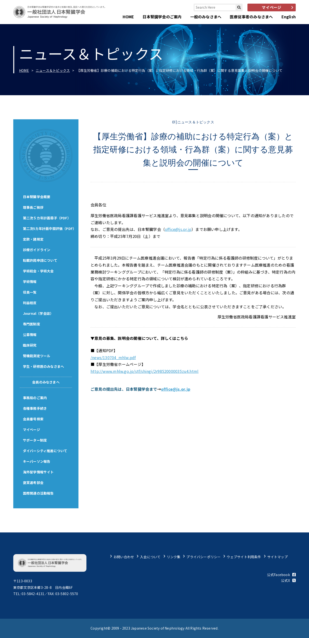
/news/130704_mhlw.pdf (113, 357)
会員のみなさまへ (46, 382)
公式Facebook (281, 574)
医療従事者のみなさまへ (251, 17)
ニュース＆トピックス (53, 70)
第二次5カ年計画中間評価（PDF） (49, 228)
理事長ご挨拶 (33, 207)
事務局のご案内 (35, 397)
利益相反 (30, 302)
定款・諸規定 (33, 239)
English (288, 17)
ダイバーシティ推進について (45, 450)
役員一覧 (30, 292)
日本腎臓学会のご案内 (162, 17)
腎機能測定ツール (36, 355)
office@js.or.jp (178, 229)
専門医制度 (31, 324)
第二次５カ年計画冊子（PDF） (47, 217)
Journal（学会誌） (38, 313)
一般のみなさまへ (206, 17)
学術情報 (30, 281)
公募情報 (30, 334)
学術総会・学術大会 (38, 271)
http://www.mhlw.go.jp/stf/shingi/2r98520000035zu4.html (144, 371)
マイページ (31, 429)
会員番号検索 (33, 418)
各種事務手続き (35, 408)
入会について (150, 556)
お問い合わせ (123, 556)
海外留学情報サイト (38, 472)
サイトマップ (277, 556)
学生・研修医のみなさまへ (43, 366)
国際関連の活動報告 (38, 493)
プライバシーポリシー (203, 556)
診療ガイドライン (36, 249)
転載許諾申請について (40, 260)
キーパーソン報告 (36, 461)
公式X (288, 580)
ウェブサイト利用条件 (244, 556)
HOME (128, 17)
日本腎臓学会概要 (36, 196)
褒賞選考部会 (33, 482)
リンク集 (174, 556)
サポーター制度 (35, 440)
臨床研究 (30, 345)
